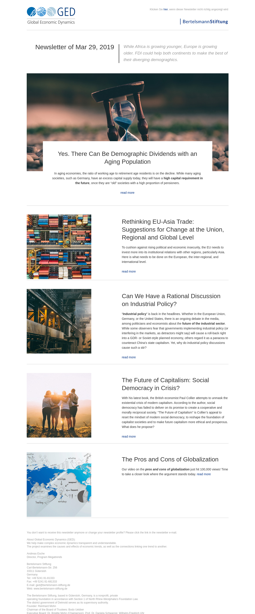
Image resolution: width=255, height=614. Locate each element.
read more (128, 192)
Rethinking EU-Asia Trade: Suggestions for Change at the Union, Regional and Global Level (173, 229)
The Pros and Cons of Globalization (170, 459)
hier (166, 9)
